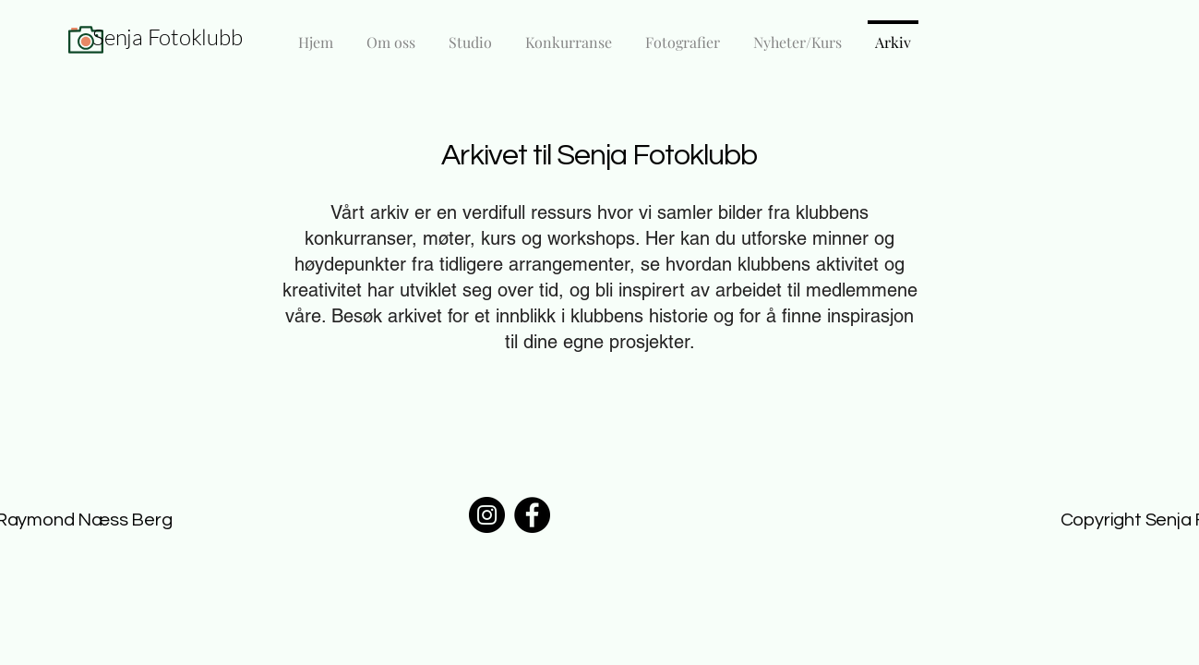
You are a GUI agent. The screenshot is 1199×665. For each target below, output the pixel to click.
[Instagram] (487, 515)
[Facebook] (532, 515)
